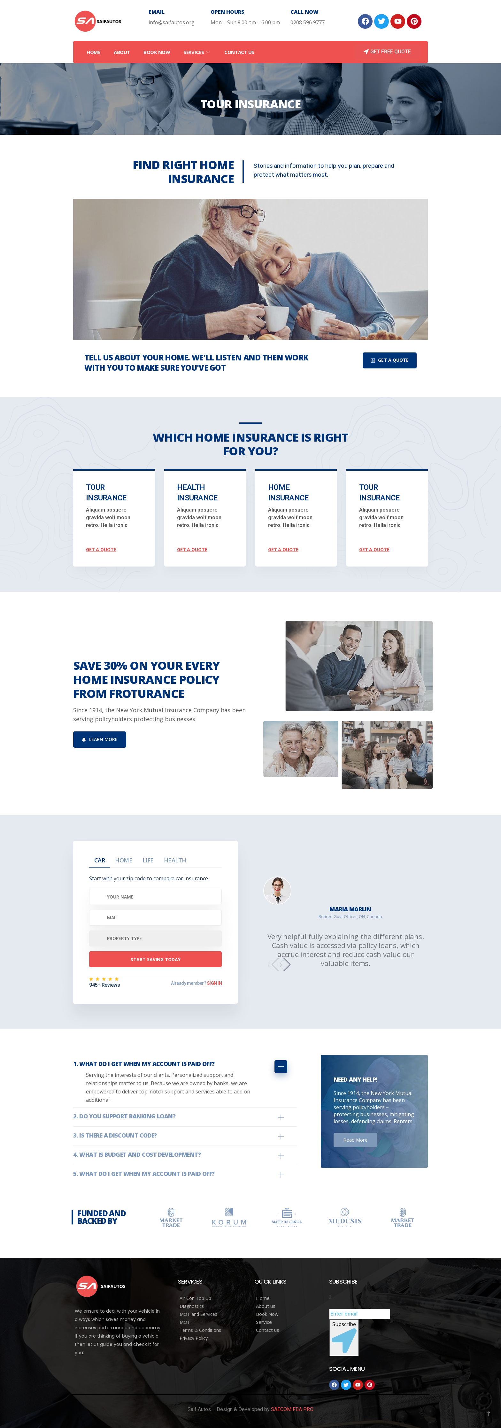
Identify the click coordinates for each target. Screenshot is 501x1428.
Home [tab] (123, 860)
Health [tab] (175, 860)
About (122, 52)
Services (197, 52)
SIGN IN (214, 983)
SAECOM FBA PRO (292, 1409)
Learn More (100, 739)
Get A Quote (390, 360)
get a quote (101, 549)
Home (93, 52)
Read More (355, 1140)
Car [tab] (99, 860)
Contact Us (239, 52)
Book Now (156, 52)
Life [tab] (148, 860)
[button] (284, 964)
